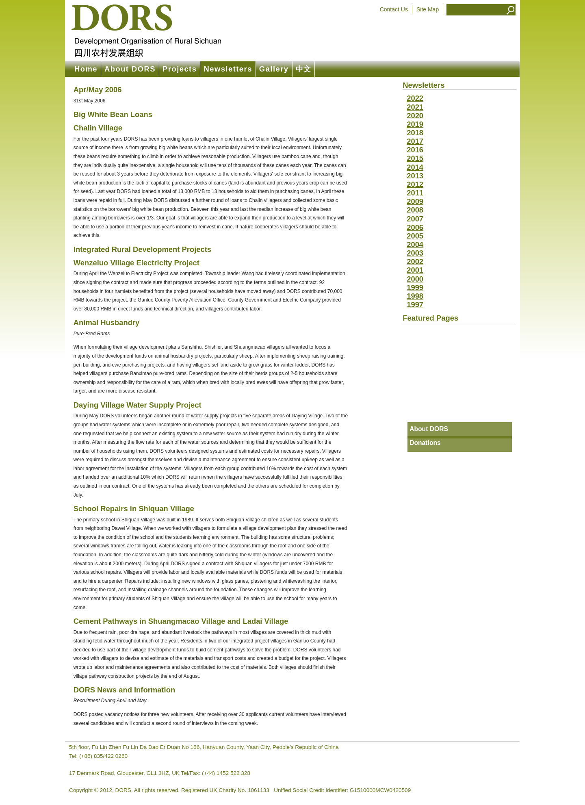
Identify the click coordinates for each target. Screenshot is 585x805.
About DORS (130, 69)
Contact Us (394, 9)
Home (86, 69)
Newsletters (228, 69)
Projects (179, 69)
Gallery (274, 69)
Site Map (427, 9)
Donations (425, 442)
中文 (304, 69)
